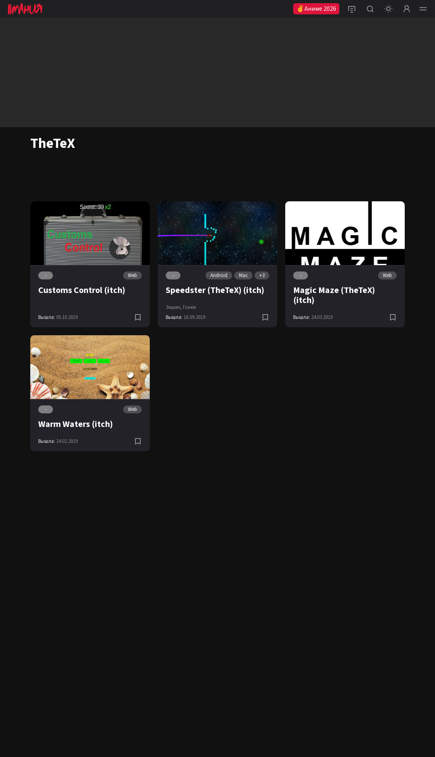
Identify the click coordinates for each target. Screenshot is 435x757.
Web (132, 275)
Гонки (189, 307)
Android (220, 165)
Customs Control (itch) (81, 290)
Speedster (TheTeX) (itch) (215, 290)
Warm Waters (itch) (75, 424)
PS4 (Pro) (172, 165)
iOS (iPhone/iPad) (253, 165)
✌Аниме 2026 (316, 8)
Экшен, (174, 307)
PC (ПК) (149, 165)
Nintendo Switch (295, 165)
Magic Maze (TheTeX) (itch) (334, 295)
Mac (243, 275)
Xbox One (197, 165)
